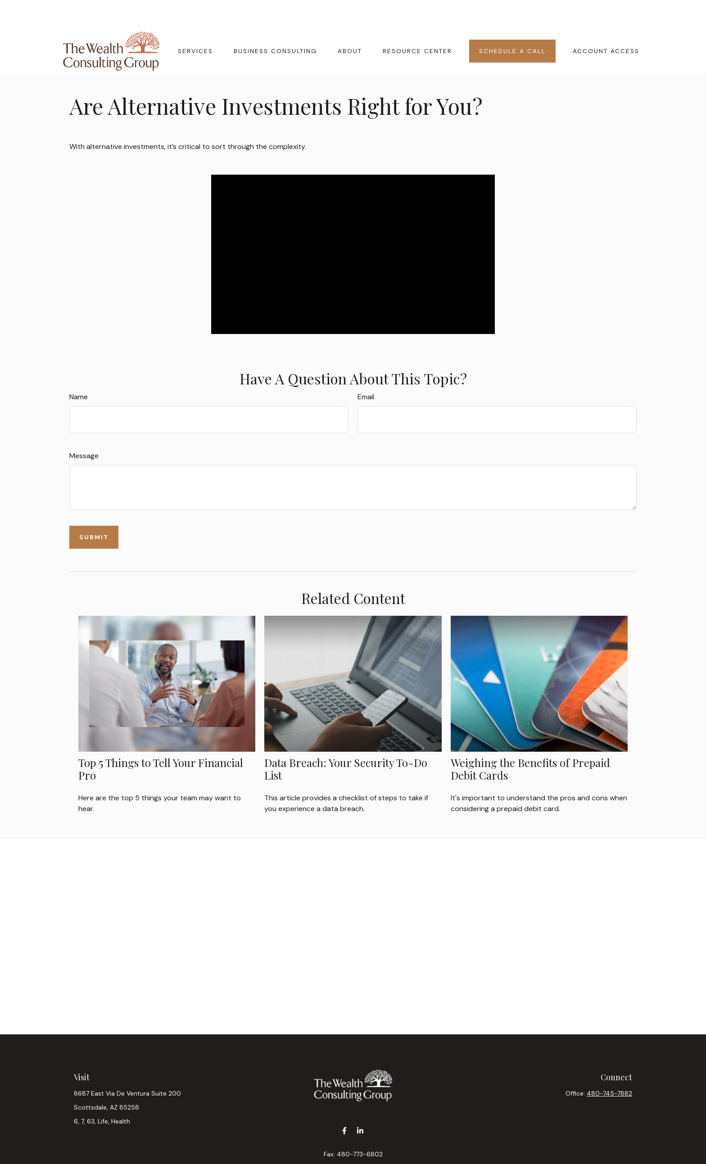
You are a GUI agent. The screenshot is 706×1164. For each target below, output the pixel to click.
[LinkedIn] (360, 1103)
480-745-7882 (609, 1066)
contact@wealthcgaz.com (353, 1143)
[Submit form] (93, 510)
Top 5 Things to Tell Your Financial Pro (160, 742)
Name (78, 369)
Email (366, 369)
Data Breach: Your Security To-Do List (345, 742)
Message (84, 428)
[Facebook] (344, 1103)
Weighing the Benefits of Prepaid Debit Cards (530, 742)
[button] (195, 24)
